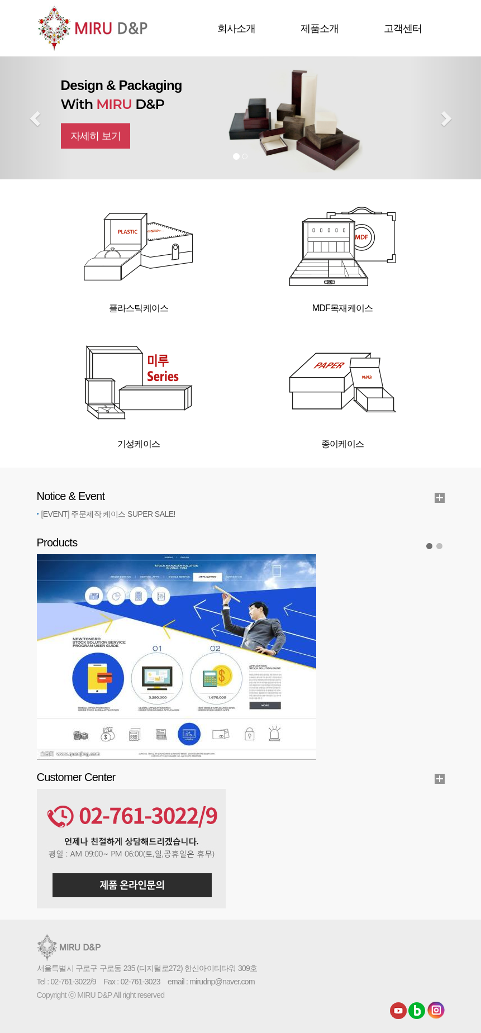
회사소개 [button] (236, 28)
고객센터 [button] (403, 28)
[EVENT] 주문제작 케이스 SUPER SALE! (108, 514)
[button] (36, 117)
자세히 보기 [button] (95, 144)
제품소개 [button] (320, 28)
